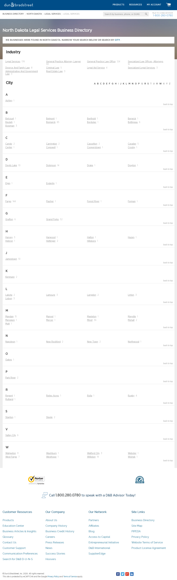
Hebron (9, 241)
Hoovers (51, 559)
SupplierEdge (97, 553)
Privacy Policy (140, 536)
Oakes (8, 360)
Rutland (9, 399)
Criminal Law (52, 68)
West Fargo (11, 457)
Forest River (93, 201)
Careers (50, 536)
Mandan (9, 317)
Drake (90, 165)
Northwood (133, 342)
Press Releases (55, 542)
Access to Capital (99, 536)
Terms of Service (70, 577)
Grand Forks (52, 219)
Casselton (92, 144)
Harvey (9, 237)
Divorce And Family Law (17, 68)
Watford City (93, 453)
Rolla (89, 396)
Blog (91, 531)
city (118, 40)
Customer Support (14, 548)
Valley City (10, 435)
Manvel (49, 317)
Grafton (9, 219)
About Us (51, 520)
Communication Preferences (20, 553)
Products (8, 520)
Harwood (51, 237)
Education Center (13, 525)
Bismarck (51, 122)
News (49, 548)
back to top (168, 104)
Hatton (90, 237)
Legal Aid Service (96, 68)
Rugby (131, 396)
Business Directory (143, 520)
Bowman (9, 126)
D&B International (99, 548)
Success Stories (55, 553)
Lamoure (50, 295)
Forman (132, 201)
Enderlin (50, 183)
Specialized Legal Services (141, 68)
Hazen (131, 237)
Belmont (50, 119)
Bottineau (133, 122)
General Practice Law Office (101, 62)
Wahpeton (10, 453)
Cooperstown (94, 147)
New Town (92, 342)
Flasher (50, 201)
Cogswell (51, 147)
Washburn (51, 453)
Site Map (136, 525)
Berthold (91, 119)
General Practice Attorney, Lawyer (63, 62)
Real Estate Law (54, 71)
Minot (90, 320)
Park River (10, 378)
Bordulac (91, 122)
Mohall (131, 320)
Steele (49, 417)
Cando (8, 144)
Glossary (8, 536)
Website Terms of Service (147, 542)
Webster (132, 453)
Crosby (131, 147)
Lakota (8, 295)
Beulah (9, 122)
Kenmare (10, 277)
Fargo (8, 201)
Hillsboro (91, 241)
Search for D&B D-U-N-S (18, 559)
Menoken (10, 320)
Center (8, 147)
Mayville (132, 317)
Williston (91, 457)
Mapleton (91, 317)
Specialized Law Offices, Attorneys (145, 62)
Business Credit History (60, 531)
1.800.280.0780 (68, 495)
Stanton (9, 417)
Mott (7, 324)
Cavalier (132, 144)
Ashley (8, 101)
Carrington (51, 144)
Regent (9, 396)
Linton (131, 295)
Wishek (131, 457)
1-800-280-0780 (163, 15)
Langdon (91, 295)
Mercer (49, 320)
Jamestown (11, 259)
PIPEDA (136, 531)
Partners (94, 520)
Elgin (7, 183)
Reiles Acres (52, 396)
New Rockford (53, 342)
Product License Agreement (148, 548)
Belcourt (9, 119)
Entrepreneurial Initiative (104, 542)
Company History (56, 525)
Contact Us (9, 542)
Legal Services (12, 62)
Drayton (132, 165)
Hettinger (51, 241)
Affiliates (94, 525)
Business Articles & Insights (19, 531)
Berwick (132, 119)
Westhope (51, 457)
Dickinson (51, 165)
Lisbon (8, 299)
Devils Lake (11, 165)
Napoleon (10, 342)
